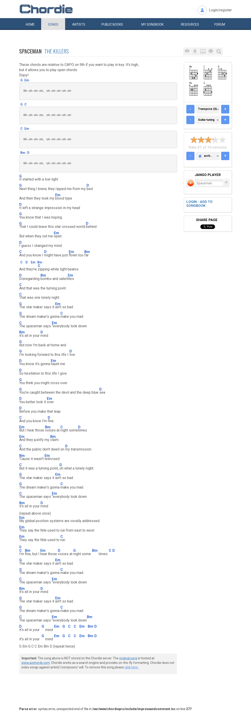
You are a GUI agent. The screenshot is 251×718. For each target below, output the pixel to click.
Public (112, 24)
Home (30, 24)
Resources (190, 24)
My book (152, 24)
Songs (53, 24)
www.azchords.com (35, 663)
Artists (78, 24)
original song (128, 658)
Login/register (220, 10)
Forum (219, 24)
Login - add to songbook (199, 204)
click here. (132, 667)
